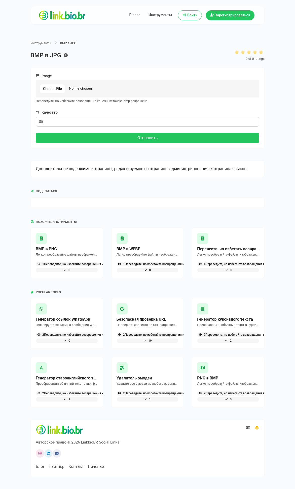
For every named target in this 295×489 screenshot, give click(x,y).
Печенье (96, 466)
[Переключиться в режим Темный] (257, 428)
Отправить (147, 137)
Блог (40, 466)
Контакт (76, 466)
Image (44, 76)
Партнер (56, 466)
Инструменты (160, 15)
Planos (134, 15)
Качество (47, 112)
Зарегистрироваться (230, 15)
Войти (189, 15)
